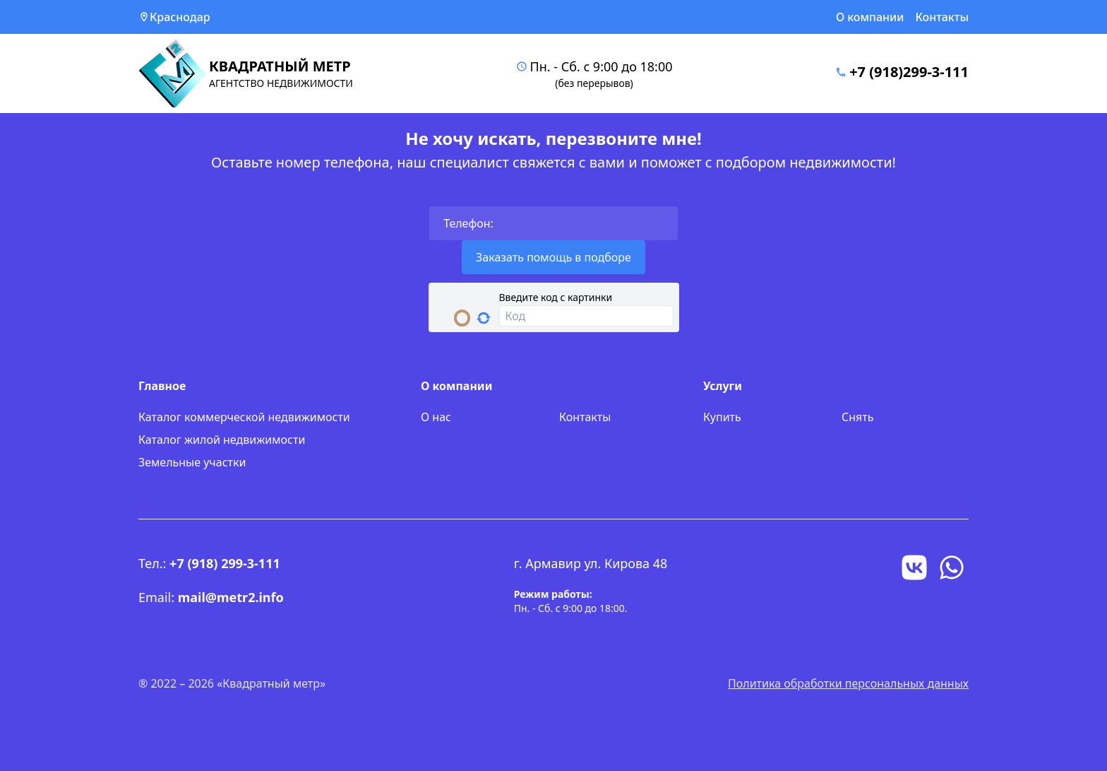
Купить (722, 417)
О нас (436, 417)
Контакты (942, 17)
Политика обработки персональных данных (848, 683)
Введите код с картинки (556, 297)
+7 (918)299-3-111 (909, 71)
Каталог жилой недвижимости (221, 439)
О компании (870, 17)
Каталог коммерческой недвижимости (244, 417)
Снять (857, 417)
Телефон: (468, 223)
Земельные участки (192, 462)
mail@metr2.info (231, 597)
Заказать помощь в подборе (553, 257)
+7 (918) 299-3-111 (224, 563)
